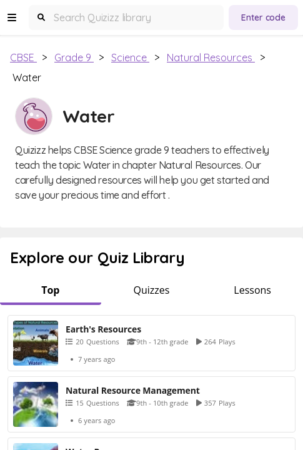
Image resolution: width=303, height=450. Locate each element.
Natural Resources (211, 57)
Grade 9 (74, 57)
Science (130, 57)
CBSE (23, 57)
